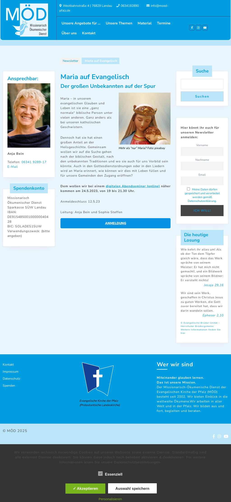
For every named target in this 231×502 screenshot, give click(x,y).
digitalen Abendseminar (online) (133, 186)
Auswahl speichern (132, 488)
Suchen (202, 96)
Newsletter (70, 61)
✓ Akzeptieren (85, 488)
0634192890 (130, 6)
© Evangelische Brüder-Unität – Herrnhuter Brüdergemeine (200, 324)
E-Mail (12, 167)
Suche (202, 71)
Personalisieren (110, 499)
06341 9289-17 (33, 162)
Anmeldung (115, 223)
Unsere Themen (119, 23)
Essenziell (110, 473)
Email (202, 175)
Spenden (9, 385)
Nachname (202, 160)
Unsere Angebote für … (81, 23)
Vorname (202, 145)
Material (145, 23)
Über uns (69, 33)
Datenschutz (11, 378)
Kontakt (88, 33)
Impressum (10, 371)
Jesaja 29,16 (214, 285)
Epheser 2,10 (213, 315)
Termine (164, 23)
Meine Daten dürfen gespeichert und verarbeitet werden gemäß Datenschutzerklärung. (202, 195)
